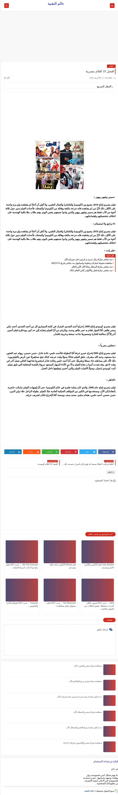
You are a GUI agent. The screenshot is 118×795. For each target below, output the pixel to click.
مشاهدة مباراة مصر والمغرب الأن (87, 666)
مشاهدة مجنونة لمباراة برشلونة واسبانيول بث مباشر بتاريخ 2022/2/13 (81, 263)
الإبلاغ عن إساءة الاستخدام (105, 761)
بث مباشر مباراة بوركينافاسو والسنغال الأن (83, 727)
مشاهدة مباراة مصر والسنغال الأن (87, 712)
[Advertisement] (59, 37)
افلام (111, 66)
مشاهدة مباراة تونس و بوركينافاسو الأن (84, 681)
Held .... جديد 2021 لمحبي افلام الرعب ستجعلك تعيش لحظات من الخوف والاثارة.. (98, 606)
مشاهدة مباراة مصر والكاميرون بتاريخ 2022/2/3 (82, 743)
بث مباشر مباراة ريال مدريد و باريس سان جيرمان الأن (87, 259)
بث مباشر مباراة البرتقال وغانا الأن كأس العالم (91, 267)
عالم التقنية (55, 3)
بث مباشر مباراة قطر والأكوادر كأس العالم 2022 (90, 270)
